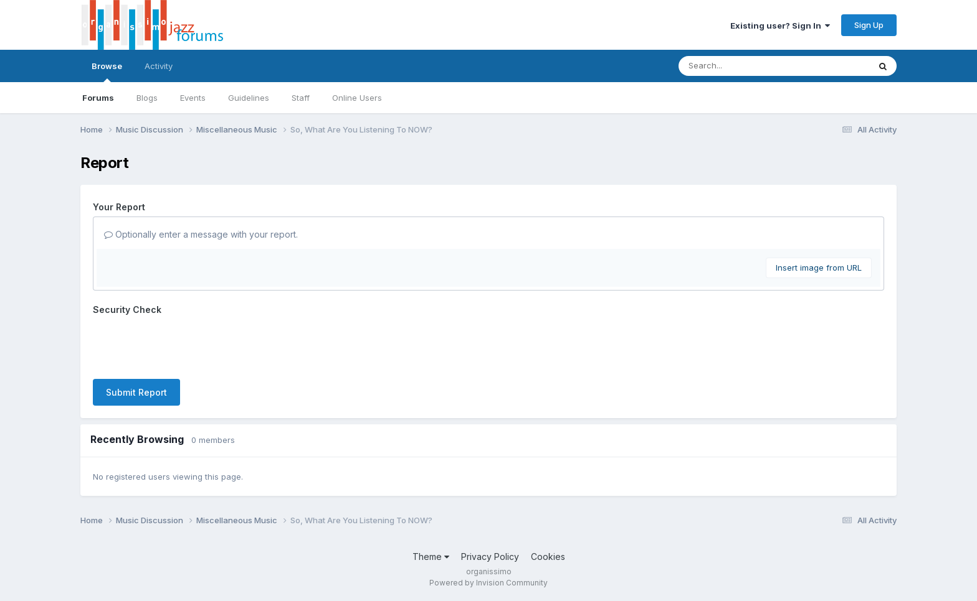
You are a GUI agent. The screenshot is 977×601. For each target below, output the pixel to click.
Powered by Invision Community (488, 582)
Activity (159, 66)
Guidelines (248, 98)
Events (193, 98)
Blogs (147, 98)
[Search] (740, 66)
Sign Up (869, 25)
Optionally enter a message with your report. (201, 234)
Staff (301, 98)
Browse (107, 71)
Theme (430, 556)
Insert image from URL (819, 268)
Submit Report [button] (136, 392)
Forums (98, 98)
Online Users (357, 98)
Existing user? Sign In (780, 25)
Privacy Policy (490, 556)
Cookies (548, 556)
